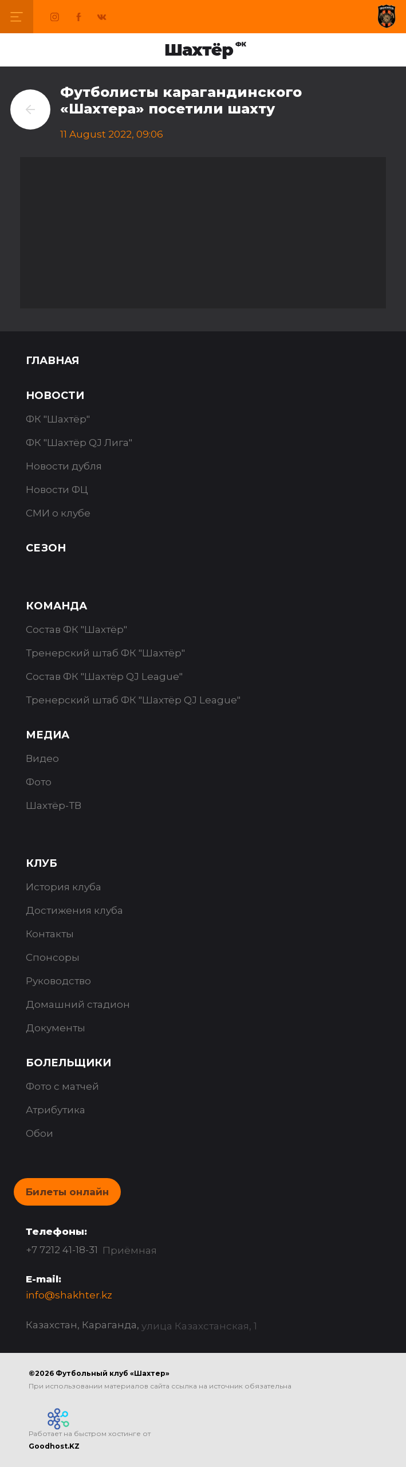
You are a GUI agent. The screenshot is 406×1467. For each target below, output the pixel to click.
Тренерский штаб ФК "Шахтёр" (105, 653)
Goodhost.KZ (54, 1446)
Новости (55, 395)
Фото (39, 782)
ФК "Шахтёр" (58, 419)
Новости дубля (64, 466)
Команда (56, 606)
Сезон (46, 548)
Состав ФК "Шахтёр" (76, 629)
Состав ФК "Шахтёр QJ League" (104, 676)
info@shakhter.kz (69, 1295)
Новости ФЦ (57, 489)
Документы (55, 1028)
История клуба (63, 887)
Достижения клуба (74, 910)
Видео (42, 758)
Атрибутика (55, 1110)
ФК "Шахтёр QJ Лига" (79, 442)
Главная (52, 360)
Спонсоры (53, 957)
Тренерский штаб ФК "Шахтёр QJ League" (133, 700)
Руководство (58, 981)
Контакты (50, 934)
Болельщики (68, 1063)
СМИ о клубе (58, 513)
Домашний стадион (78, 1004)
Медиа (47, 735)
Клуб (41, 863)
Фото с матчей (62, 1086)
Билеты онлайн (67, 1192)
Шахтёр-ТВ (53, 805)
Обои (39, 1133)
